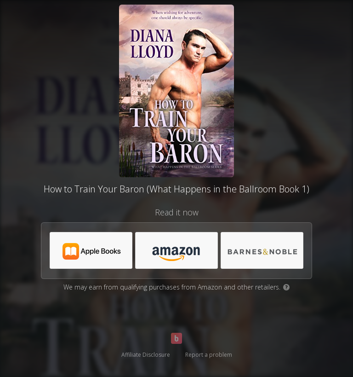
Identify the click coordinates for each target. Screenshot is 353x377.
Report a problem (208, 355)
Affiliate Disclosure (145, 355)
